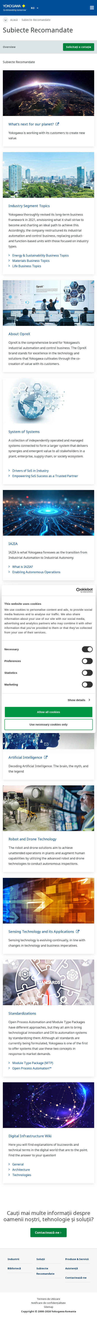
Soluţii (40, 1259)
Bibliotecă (14, 1268)
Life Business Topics (26, 266)
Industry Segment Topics (29, 205)
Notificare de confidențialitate (48, 1303)
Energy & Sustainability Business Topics (40, 255)
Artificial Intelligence (28, 757)
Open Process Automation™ (31, 1068)
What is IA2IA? (22, 567)
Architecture (21, 1170)
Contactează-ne (48, 1232)
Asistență (71, 1268)
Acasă (14, 20)
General (18, 1164)
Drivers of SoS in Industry (30, 471)
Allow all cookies (48, 712)
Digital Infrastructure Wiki (30, 1136)
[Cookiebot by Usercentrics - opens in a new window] (76, 590)
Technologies (21, 1175)
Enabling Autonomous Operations (36, 572)
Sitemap (48, 1307)
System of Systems (24, 431)
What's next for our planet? (34, 124)
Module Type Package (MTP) (32, 1063)
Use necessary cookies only (48, 724)
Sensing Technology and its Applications (44, 931)
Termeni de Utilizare (48, 1299)
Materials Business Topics (31, 261)
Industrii (13, 1259)
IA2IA (13, 543)
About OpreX (19, 334)
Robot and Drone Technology (32, 839)
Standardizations (22, 1013)
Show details (76, 699)
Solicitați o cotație (78, 47)
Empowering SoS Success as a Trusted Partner (45, 476)
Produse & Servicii (77, 1259)
